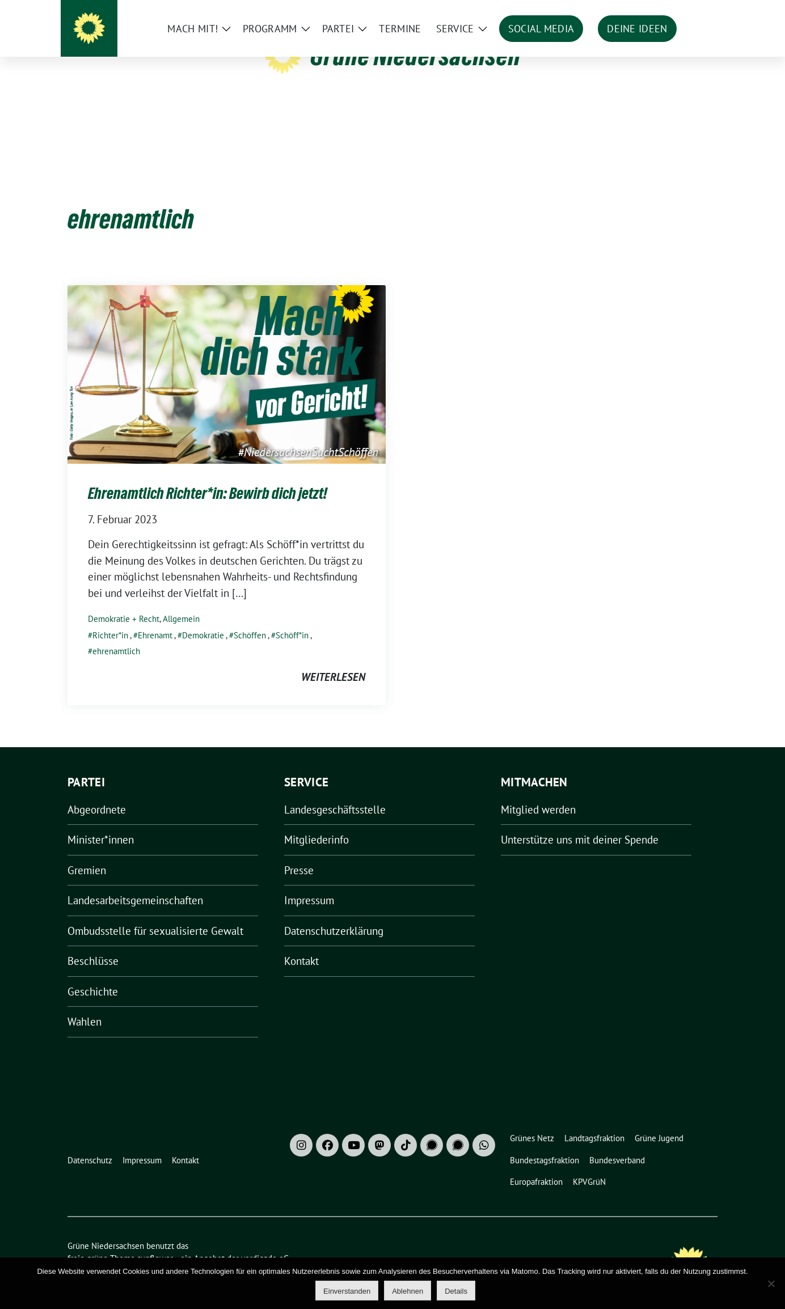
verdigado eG (265, 1240)
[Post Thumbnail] (226, 355)
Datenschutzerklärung (333, 913)
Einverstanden (346, 1291)
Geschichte (92, 974)
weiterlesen (333, 659)
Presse (299, 852)
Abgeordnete (96, 792)
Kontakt (301, 943)
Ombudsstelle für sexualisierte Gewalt (155, 913)
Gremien (86, 852)
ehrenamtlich (116, 633)
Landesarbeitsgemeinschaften (135, 882)
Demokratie (203, 617)
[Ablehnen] (770, 1283)
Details (456, 1291)
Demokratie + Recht (123, 601)
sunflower (155, 1240)
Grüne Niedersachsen (415, 55)
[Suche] (681, 11)
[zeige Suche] (697, 11)
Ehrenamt (155, 617)
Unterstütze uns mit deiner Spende (580, 822)
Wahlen (84, 1004)
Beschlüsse (93, 943)
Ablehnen (407, 1291)
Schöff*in (292, 617)
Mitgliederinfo (316, 822)
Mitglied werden (538, 792)
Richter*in (110, 617)
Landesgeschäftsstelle (335, 792)
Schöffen (250, 617)
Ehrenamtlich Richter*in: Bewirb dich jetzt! (207, 476)
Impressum (309, 882)
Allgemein (181, 601)
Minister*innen (100, 822)
